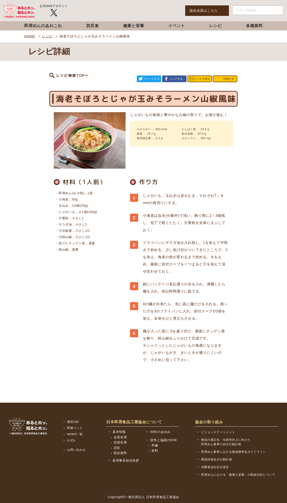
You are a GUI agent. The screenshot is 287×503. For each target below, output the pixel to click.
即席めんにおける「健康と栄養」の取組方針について (238, 461)
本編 (154, 432)
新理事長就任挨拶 (126, 447)
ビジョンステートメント (218, 419)
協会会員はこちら (203, 10)
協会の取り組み (209, 409)
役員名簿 (120, 429)
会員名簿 (120, 424)
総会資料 (120, 440)
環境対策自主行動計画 (216, 446)
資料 (154, 437)
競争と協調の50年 (163, 427)
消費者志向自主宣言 (215, 454)
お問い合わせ (76, 437)
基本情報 (119, 419)
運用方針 (73, 409)
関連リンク (75, 415)
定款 (117, 434)
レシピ (47, 36)
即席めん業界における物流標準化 (233, 439)
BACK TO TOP (262, 494)
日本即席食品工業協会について (134, 409)
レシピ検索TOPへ (72, 72)
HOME (29, 36)
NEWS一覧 (75, 421)
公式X (71, 427)
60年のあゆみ (160, 419)
